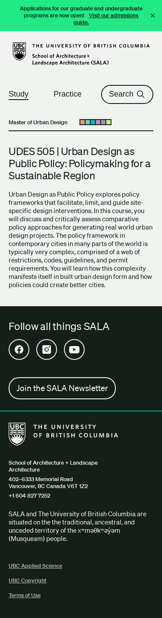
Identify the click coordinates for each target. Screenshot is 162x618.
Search (127, 94)
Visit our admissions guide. (106, 19)
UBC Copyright (27, 580)
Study (22, 94)
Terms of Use (25, 595)
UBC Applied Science (35, 565)
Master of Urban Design (38, 122)
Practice (71, 94)
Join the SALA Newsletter (62, 388)
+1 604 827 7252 (29, 495)
